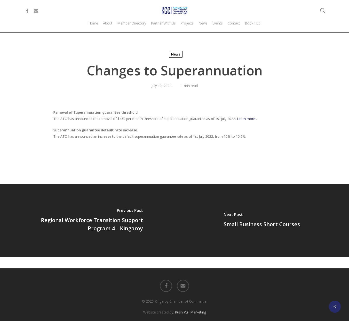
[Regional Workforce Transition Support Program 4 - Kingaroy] (87, 220)
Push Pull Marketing (190, 300)
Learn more (246, 118)
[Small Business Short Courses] (261, 220)
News (175, 54)
